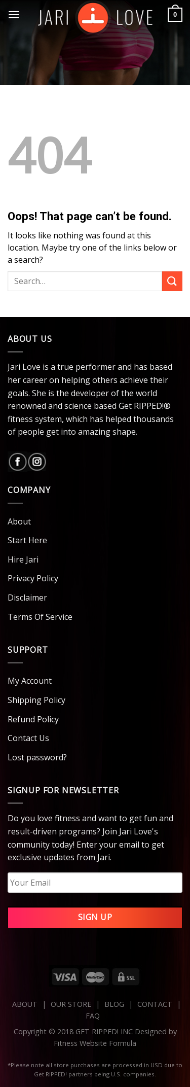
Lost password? (37, 757)
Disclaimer (27, 597)
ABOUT (24, 1004)
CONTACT (155, 1004)
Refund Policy (33, 719)
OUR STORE (71, 1004)
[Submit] (172, 281)
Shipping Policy (36, 700)
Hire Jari (23, 559)
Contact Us (28, 738)
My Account (30, 680)
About (19, 521)
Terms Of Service (40, 616)
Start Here (27, 540)
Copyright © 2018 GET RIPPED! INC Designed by (95, 1031)
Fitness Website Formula (95, 1043)
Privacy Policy (33, 578)
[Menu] (14, 14)
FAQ (93, 1016)
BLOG (114, 1004)
